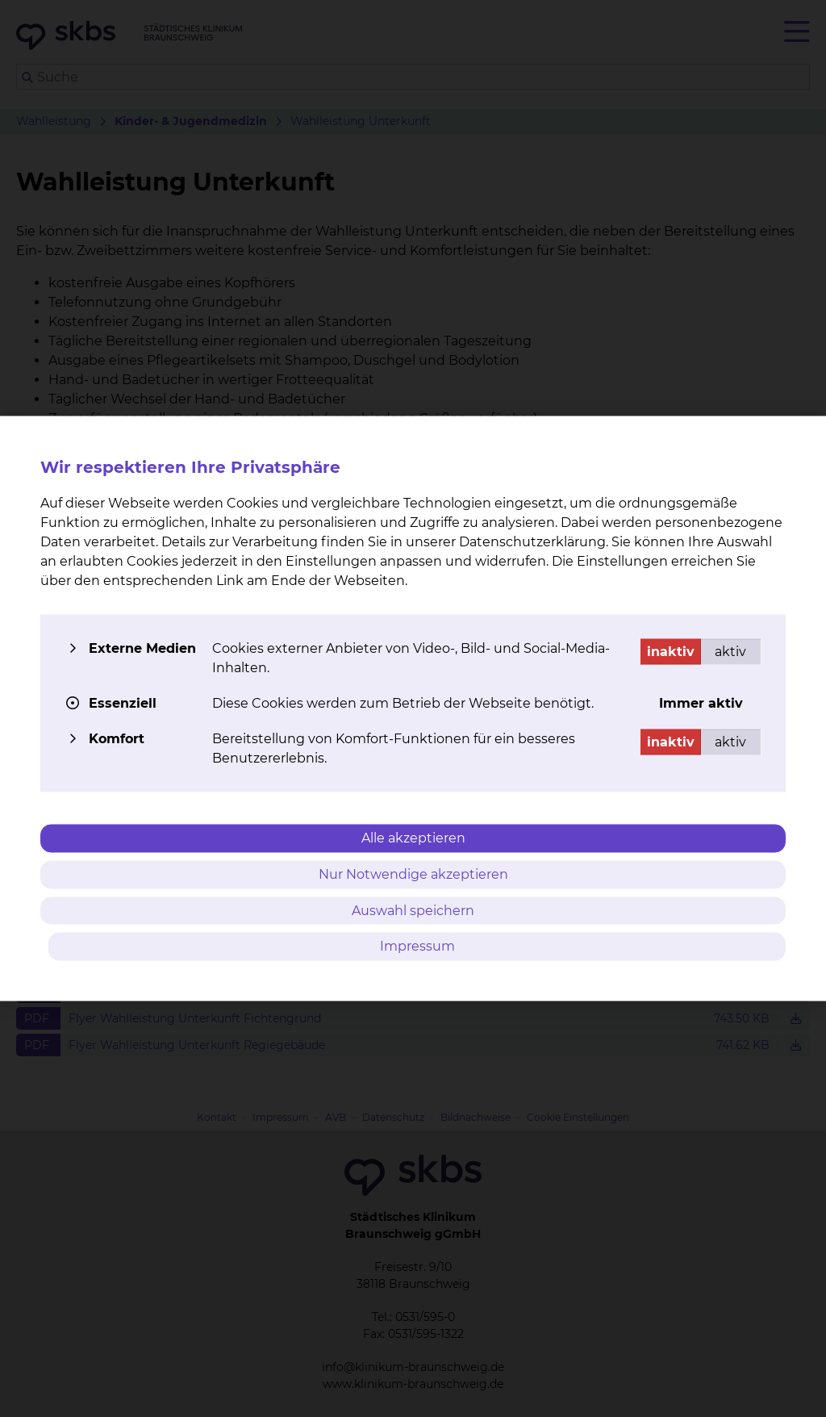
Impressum (417, 946)
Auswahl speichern (413, 909)
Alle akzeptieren (413, 838)
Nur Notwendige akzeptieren (413, 873)
